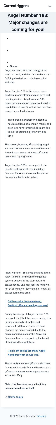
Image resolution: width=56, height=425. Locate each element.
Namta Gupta (15, 396)
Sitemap (41, 416)
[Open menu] (49, 6)
